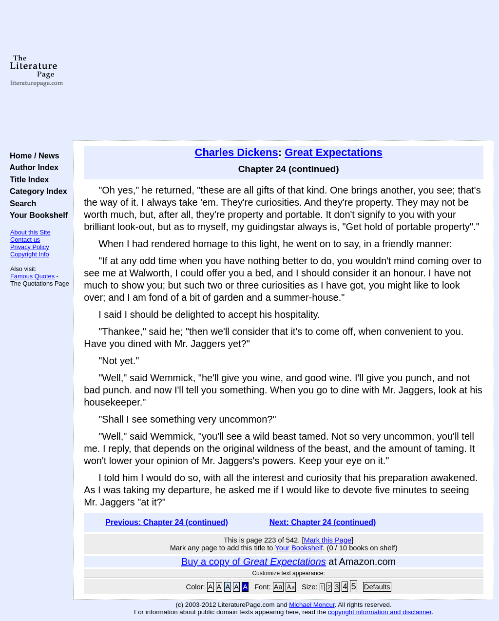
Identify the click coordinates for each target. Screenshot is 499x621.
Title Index (27, 179)
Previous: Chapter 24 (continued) (166, 522)
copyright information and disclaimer (380, 612)
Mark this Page (327, 540)
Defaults (377, 587)
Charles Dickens (236, 152)
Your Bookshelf (36, 215)
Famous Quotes (32, 276)
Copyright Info (29, 254)
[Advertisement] (284, 70)
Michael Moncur (311, 604)
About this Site (30, 232)
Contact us (25, 239)
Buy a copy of (253, 561)
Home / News (32, 155)
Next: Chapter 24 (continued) (322, 522)
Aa (278, 587)
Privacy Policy (29, 247)
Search (20, 203)
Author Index (31, 167)
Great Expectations (334, 152)
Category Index (36, 191)
